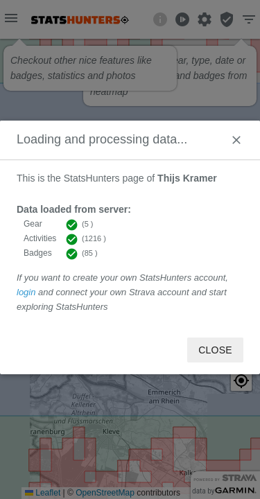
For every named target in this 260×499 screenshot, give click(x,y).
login (26, 292)
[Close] (236, 140)
